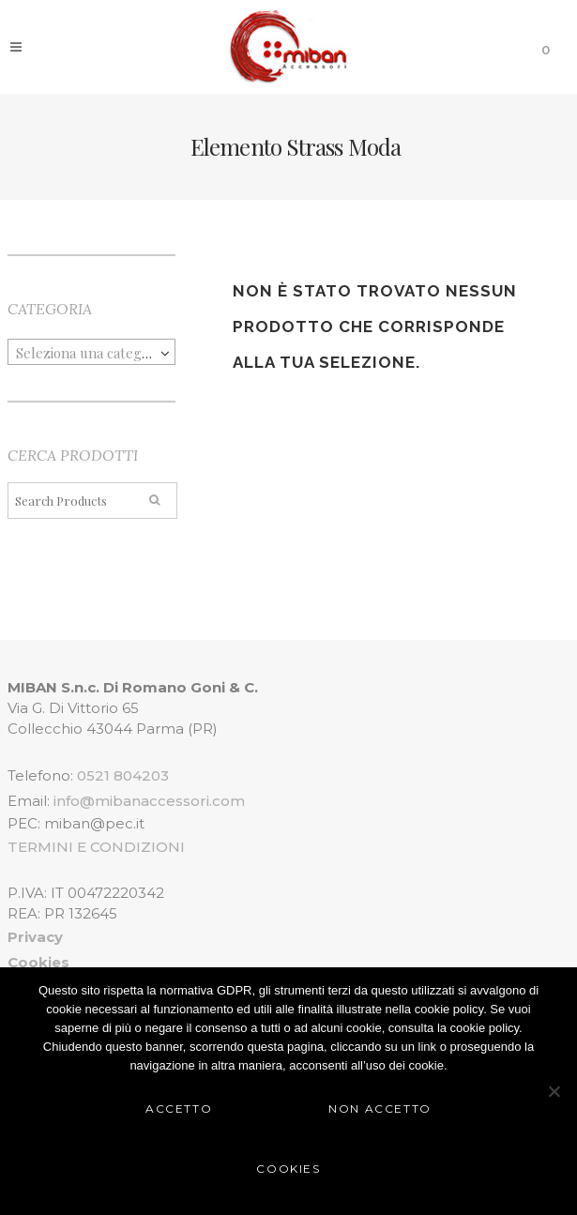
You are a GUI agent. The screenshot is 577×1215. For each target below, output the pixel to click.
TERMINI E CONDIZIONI (96, 847)
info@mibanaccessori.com (149, 801)
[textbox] (91, 353)
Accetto (178, 1108)
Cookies (288, 1169)
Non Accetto (380, 1108)
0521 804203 (123, 775)
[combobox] (92, 352)
